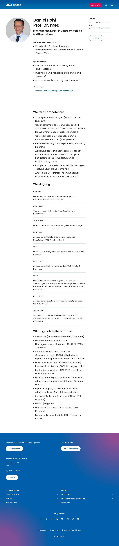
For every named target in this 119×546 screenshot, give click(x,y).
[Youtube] (62, 519)
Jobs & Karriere (32, 494)
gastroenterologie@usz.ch (99, 28)
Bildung (32, 499)
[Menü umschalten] (112, 5)
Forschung (87, 494)
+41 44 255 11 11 (15, 470)
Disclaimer (55, 530)
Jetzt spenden (14, 448)
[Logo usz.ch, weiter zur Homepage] (13, 5)
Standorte (87, 503)
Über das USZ (32, 503)
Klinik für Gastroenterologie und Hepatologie (54, 91)
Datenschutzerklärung (71, 530)
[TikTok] (73, 519)
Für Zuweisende (32, 490)
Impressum (43, 530)
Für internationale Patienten (87, 499)
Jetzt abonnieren (71, 448)
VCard (97, 38)
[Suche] (106, 5)
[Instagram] (68, 519)
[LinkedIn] (57, 519)
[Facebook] (41, 519)
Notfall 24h (95, 5)
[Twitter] (46, 519)
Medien (87, 490)
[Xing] (51, 519)
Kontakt (12, 477)
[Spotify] (78, 519)
